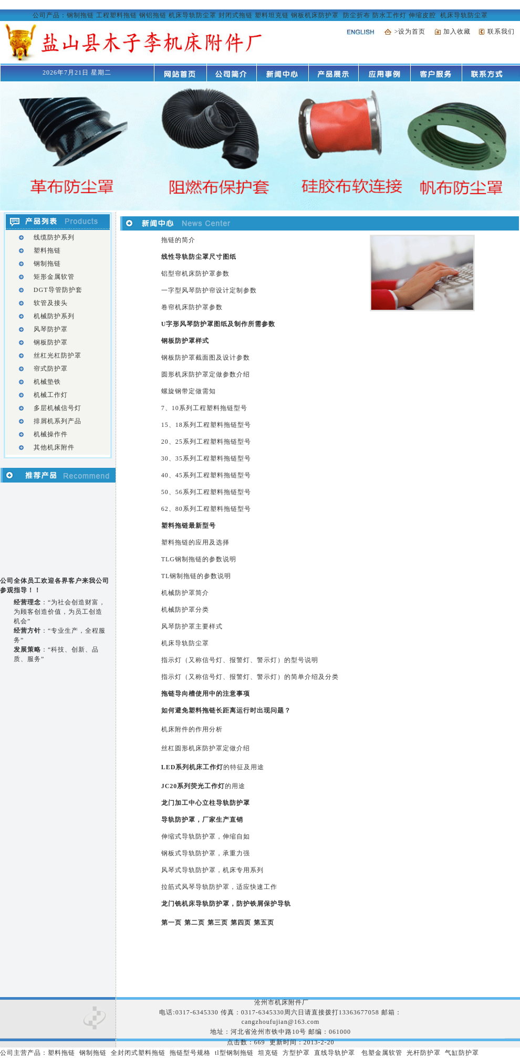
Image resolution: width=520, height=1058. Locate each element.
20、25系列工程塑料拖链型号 (206, 441)
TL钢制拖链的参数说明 (196, 576)
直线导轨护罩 (334, 1052)
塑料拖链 (47, 250)
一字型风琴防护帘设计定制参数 (209, 290)
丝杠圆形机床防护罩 (192, 748)
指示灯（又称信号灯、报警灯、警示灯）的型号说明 (239, 660)
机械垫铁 (47, 381)
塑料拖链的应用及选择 (195, 542)
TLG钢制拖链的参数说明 (198, 559)
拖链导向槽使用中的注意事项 (205, 693)
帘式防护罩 (51, 368)
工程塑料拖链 (116, 15)
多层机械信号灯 (57, 408)
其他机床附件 (54, 447)
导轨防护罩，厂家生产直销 (202, 819)
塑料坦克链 (272, 15)
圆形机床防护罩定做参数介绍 (205, 374)
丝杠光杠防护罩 (57, 355)
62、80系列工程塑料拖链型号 (206, 508)
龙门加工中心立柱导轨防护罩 (205, 802)
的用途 (235, 786)
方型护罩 (296, 1052)
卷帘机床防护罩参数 (192, 307)
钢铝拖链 (153, 15)
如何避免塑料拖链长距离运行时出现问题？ (226, 710)
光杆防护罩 (424, 1052)
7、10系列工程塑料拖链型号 (204, 408)
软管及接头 (51, 303)
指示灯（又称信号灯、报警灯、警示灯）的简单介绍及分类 (250, 676)
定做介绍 (236, 748)
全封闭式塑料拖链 (138, 1052)
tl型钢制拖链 (234, 1052)
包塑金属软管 (381, 1052)
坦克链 (268, 1052)
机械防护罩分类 (185, 609)
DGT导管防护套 (58, 290)
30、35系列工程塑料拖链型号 (206, 458)
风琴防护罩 (51, 329)
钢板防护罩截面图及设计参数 (205, 357)
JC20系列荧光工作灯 (193, 786)
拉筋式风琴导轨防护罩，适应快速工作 (219, 887)
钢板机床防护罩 (315, 15)
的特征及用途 (243, 767)
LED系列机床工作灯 (192, 767)
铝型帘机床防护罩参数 (195, 273)
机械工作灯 (51, 395)
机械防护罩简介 (185, 592)
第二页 (194, 922)
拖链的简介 (178, 240)
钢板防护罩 (51, 342)
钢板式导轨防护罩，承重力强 (205, 853)
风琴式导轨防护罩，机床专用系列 (212, 870)
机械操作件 (51, 434)
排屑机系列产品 (57, 421)
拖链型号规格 (190, 1052)
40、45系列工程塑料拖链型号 (206, 475)
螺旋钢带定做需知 (188, 391)
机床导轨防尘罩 (192, 15)
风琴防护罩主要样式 (192, 626)
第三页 (217, 922)
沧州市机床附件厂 (280, 1002)
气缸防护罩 (462, 1052)
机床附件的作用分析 (192, 729)
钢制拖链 (80, 15)
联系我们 (501, 31)
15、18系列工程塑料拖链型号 (206, 424)
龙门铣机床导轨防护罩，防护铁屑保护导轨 (226, 903)
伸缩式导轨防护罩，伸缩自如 (205, 836)
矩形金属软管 (54, 276)
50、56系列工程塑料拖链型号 (206, 492)
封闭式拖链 (236, 15)
